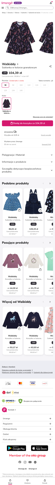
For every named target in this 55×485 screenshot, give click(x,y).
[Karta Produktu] (12, 212)
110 (28, 85)
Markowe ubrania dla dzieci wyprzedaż (16, 372)
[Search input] (29, 7)
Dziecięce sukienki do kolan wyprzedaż (16, 370)
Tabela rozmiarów (46, 81)
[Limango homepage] (7, 3)
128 (5, 90)
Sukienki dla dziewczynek (43, 372)
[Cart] (19, 210)
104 (21, 85)
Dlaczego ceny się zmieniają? (43, 117)
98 (5, 85)
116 (36, 85)
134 (13, 90)
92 (13, 85)
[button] (15, 76)
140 (21, 90)
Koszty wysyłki (46, 135)
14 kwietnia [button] (8, 132)
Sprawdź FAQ (46, 144)
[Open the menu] (2, 8)
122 (44, 85)
